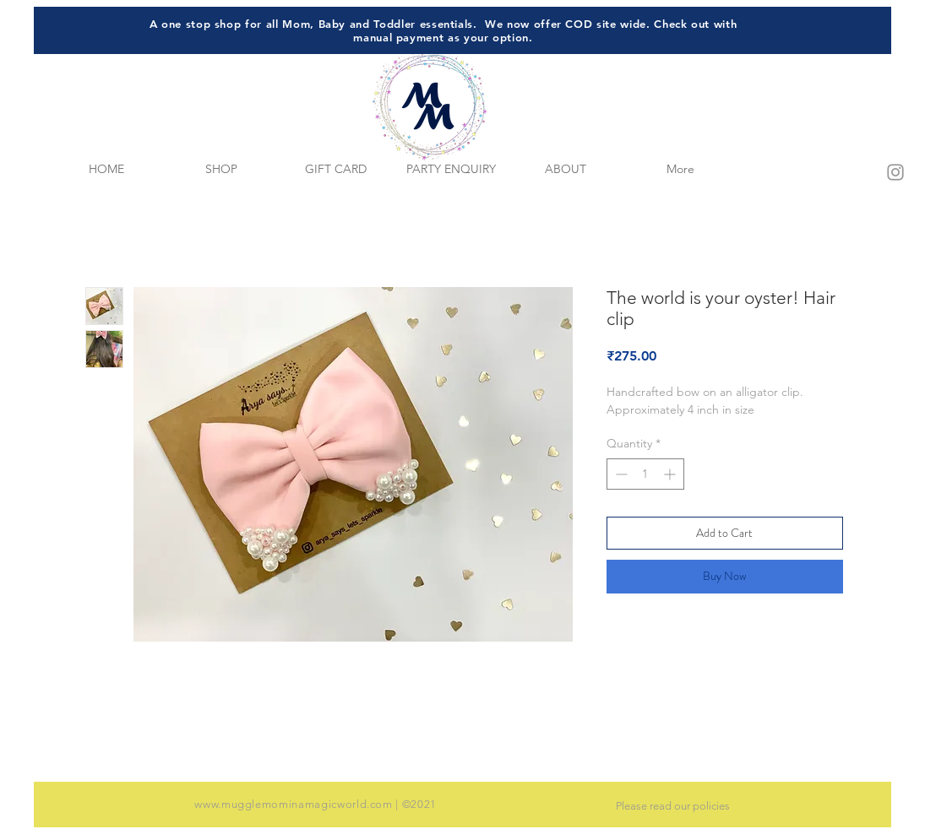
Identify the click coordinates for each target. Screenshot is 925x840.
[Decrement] (619, 474)
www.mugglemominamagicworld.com (293, 804)
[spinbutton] (645, 474)
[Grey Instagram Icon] (895, 172)
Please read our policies (673, 805)
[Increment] (671, 474)
